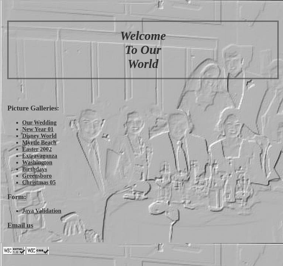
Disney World (39, 136)
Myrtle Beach (39, 142)
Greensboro (37, 176)
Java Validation (41, 211)
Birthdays (34, 169)
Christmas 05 (39, 182)
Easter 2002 (37, 149)
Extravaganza (39, 156)
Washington (37, 162)
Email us (20, 225)
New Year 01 (38, 129)
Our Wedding (39, 122)
